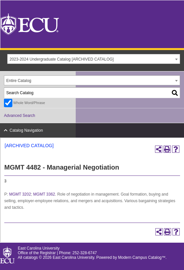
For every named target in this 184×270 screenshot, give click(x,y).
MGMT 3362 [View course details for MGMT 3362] (44, 194)
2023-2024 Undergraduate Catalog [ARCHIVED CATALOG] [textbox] (62, 59)
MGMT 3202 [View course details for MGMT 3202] (20, 194)
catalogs (30, 257)
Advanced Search (19, 115)
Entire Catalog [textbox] (18, 80)
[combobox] (93, 59)
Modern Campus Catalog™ (142, 257)
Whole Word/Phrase (29, 103)
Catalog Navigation (26, 130)
